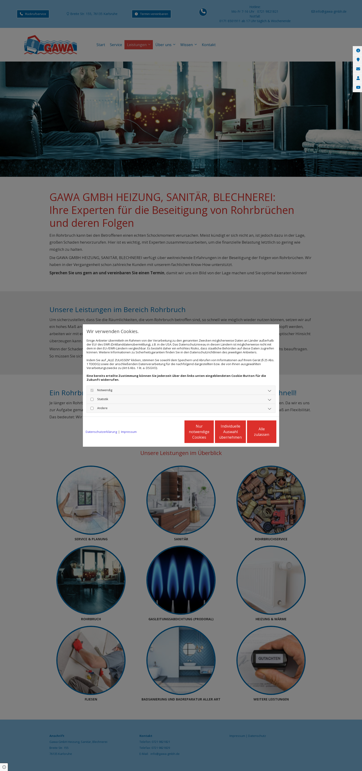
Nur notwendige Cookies (167, 431)
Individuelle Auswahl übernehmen (211, 432)
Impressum (129, 432)
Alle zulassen (255, 431)
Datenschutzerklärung (101, 432)
